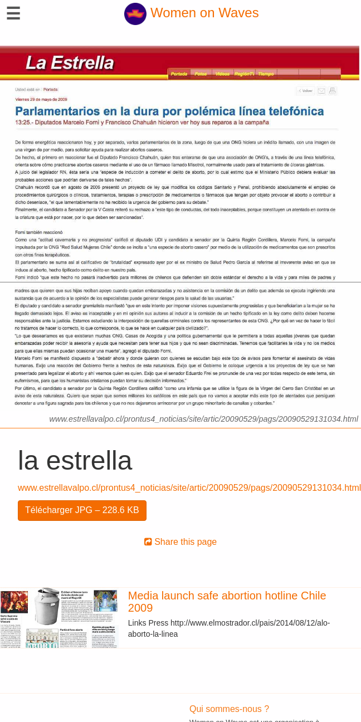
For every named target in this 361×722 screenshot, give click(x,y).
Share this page (180, 542)
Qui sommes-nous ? (229, 709)
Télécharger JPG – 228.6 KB (82, 510)
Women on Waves (191, 12)
